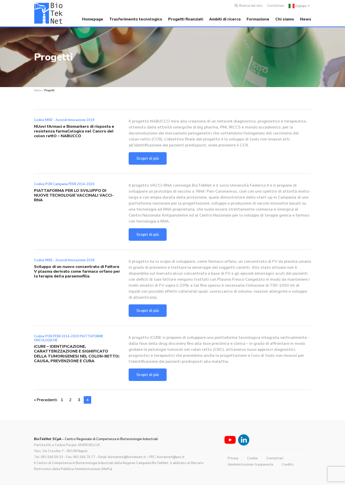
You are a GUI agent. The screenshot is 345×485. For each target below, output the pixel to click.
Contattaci (275, 5)
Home (37, 90)
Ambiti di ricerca (225, 19)
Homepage (92, 19)
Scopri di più (147, 158)
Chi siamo (284, 19)
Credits (288, 464)
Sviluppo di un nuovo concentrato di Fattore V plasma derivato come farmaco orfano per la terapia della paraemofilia (77, 271)
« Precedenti (45, 400)
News (305, 19)
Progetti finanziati (185, 19)
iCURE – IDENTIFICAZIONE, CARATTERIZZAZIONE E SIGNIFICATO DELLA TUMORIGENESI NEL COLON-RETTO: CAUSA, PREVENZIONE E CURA (76, 354)
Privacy (233, 458)
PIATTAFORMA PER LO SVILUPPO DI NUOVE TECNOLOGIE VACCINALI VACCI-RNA (74, 195)
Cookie (252, 458)
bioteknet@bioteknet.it (127, 457)
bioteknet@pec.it (171, 457)
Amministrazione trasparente (250, 464)
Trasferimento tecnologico (135, 19)
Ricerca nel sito (251, 5)
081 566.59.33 (52, 457)
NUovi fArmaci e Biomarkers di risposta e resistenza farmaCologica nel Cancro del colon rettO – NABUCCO (74, 131)
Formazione (258, 19)
